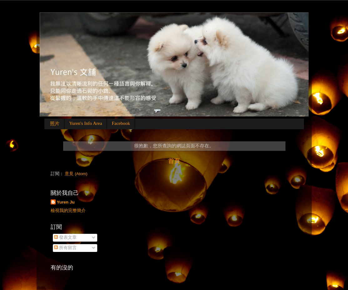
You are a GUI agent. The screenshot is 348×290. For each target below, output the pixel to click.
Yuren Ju (66, 202)
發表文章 (65, 237)
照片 (54, 123)
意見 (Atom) (76, 173)
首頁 (174, 161)
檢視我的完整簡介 (68, 210)
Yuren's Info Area (85, 123)
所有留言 (65, 247)
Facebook (121, 123)
